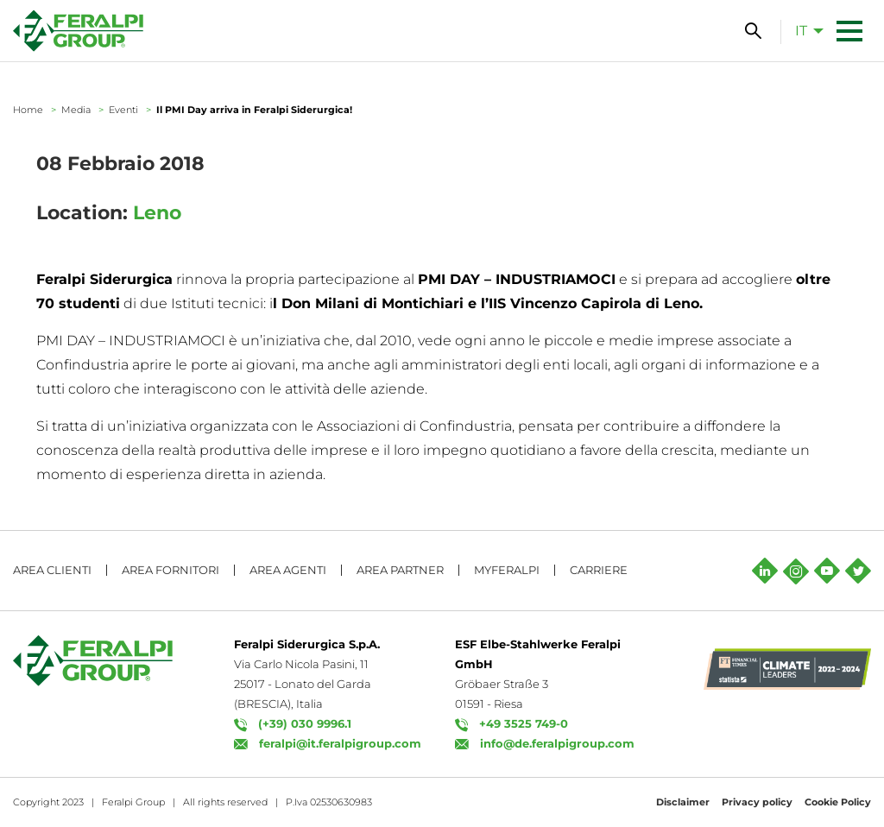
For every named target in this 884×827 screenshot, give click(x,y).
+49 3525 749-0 (523, 723)
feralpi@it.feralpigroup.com (340, 743)
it (801, 30)
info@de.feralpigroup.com (557, 743)
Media (76, 110)
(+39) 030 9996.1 (304, 723)
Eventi (123, 110)
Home (28, 110)
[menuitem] (804, 30)
